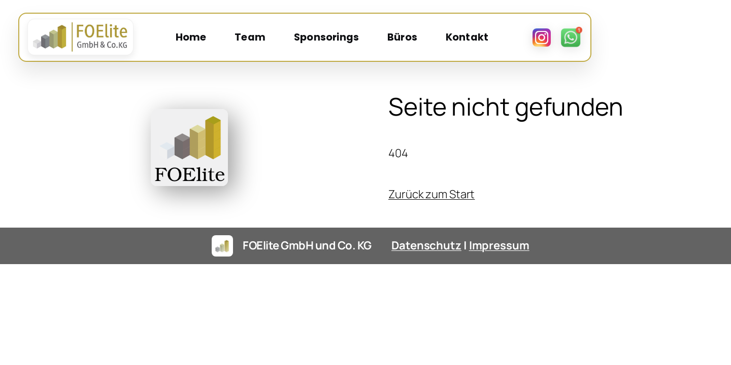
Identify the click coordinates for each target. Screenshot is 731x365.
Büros (463, 39)
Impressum (499, 262)
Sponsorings (387, 39)
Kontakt (527, 39)
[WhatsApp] (689, 39)
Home (251, 39)
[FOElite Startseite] (84, 39)
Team (310, 39)
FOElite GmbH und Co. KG (307, 262)
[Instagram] (659, 39)
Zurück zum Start (431, 211)
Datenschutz (426, 262)
